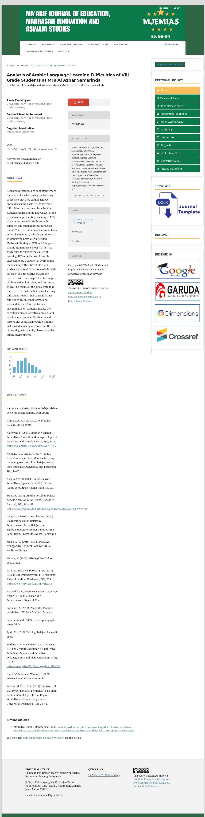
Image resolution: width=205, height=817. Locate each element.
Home (10, 65)
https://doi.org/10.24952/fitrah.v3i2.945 (29, 583)
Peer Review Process (171, 106)
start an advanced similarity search (43, 737)
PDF (80, 102)
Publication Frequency (172, 113)
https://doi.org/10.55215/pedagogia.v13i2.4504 (33, 666)
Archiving (165, 129)
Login (176, 7)
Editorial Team (98, 44)
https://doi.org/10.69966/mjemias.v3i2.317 (32, 149)
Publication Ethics (169, 153)
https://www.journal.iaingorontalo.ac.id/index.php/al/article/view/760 (47, 508)
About (62, 51)
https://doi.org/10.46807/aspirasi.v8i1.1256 (31, 445)
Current (31, 44)
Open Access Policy (170, 121)
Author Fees (166, 137)
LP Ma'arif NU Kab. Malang (104, 775)
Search (171, 44)
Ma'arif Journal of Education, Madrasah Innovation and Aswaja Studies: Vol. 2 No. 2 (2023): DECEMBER (74, 730)
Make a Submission (170, 64)
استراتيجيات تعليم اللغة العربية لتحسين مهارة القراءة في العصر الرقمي (94, 727)
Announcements (71, 44)
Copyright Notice (169, 161)
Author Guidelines (40, 51)
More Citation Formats (86, 195)
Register (164, 7)
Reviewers (121, 44)
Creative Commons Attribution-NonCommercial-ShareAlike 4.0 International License (151, 782)
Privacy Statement (169, 168)
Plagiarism (165, 145)
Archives (48, 44)
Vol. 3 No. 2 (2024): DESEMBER (48, 65)
